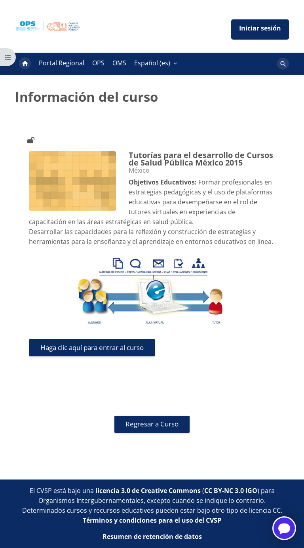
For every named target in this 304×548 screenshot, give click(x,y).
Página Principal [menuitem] (25, 64)
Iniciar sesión (260, 29)
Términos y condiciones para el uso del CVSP (152, 520)
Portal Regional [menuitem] (61, 63)
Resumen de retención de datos (152, 536)
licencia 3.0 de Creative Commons (148, 490)
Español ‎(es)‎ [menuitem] (152, 63)
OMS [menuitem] (119, 63)
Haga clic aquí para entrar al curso (92, 347)
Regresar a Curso (152, 423)
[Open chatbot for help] (284, 528)
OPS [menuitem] (98, 63)
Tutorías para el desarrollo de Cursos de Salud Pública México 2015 (201, 159)
